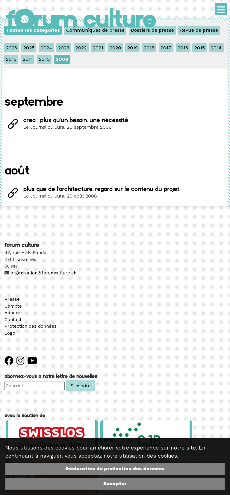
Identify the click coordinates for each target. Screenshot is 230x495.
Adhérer (13, 312)
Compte (13, 306)
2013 (11, 59)
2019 (132, 48)
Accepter (115, 483)
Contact (13, 319)
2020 (115, 48)
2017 (166, 48)
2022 (81, 48)
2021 (98, 48)
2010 (44, 59)
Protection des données (30, 326)
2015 (199, 48)
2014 (216, 48)
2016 (183, 48)
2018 (149, 48)
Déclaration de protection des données (115, 468)
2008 (62, 59)
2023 (63, 48)
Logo (9, 333)
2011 (28, 59)
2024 (46, 48)
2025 (28, 48)
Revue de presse (199, 30)
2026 (11, 48)
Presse (12, 299)
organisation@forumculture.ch (43, 273)
